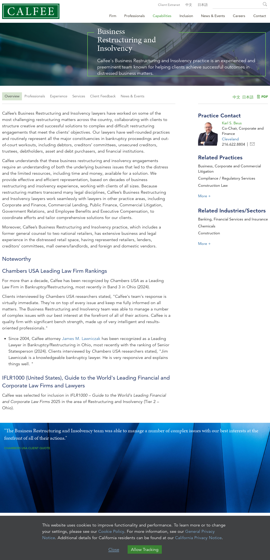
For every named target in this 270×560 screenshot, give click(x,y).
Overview (12, 96)
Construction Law (213, 185)
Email (252, 144)
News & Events (132, 96)
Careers (239, 16)
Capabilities (162, 16)
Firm (112, 16)
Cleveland (230, 139)
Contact (259, 16)
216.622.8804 (233, 144)
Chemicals (206, 226)
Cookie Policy (111, 531)
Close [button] (113, 549)
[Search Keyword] (240, 5)
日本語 (203, 5)
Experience (58, 96)
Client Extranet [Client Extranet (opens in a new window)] (169, 5)
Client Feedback (103, 96)
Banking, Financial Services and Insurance (233, 219)
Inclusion (186, 16)
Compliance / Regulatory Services (226, 178)
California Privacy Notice (198, 537)
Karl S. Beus (232, 123)
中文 (188, 5)
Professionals (34, 96)
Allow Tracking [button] (144, 549)
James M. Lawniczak (81, 338)
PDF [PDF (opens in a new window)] (264, 96)
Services (78, 96)
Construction (209, 233)
